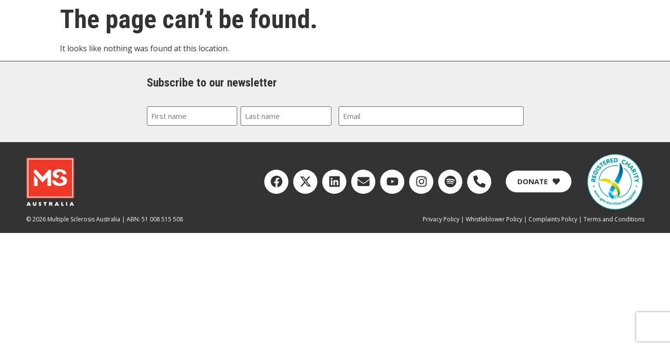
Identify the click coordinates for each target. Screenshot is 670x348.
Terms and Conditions (614, 219)
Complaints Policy (552, 219)
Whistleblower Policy (494, 219)
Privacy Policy (441, 219)
